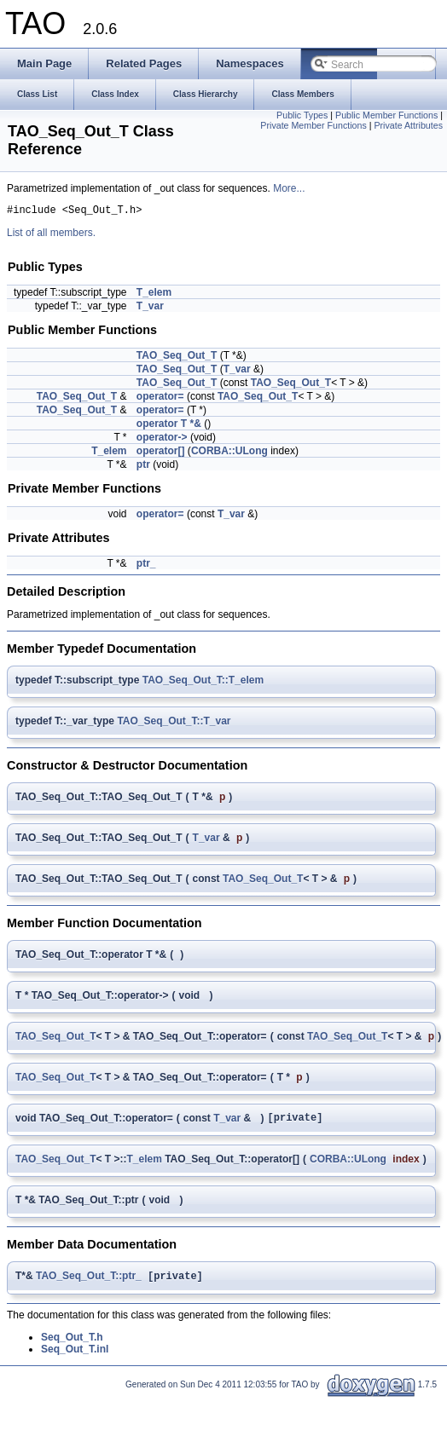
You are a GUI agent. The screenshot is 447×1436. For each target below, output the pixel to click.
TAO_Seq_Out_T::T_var (173, 724)
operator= (160, 399)
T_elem (153, 295)
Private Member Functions (313, 125)
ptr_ (146, 566)
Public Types (302, 115)
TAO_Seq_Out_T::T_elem (203, 683)
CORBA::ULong (229, 453)
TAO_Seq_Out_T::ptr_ (89, 1283)
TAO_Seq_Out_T (176, 358)
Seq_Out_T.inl (74, 1356)
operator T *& (168, 426)
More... (289, 188)
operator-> (162, 440)
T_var (150, 308)
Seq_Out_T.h (72, 1344)
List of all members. (51, 235)
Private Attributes (408, 125)
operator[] (160, 453)
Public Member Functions (386, 115)
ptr (143, 467)
